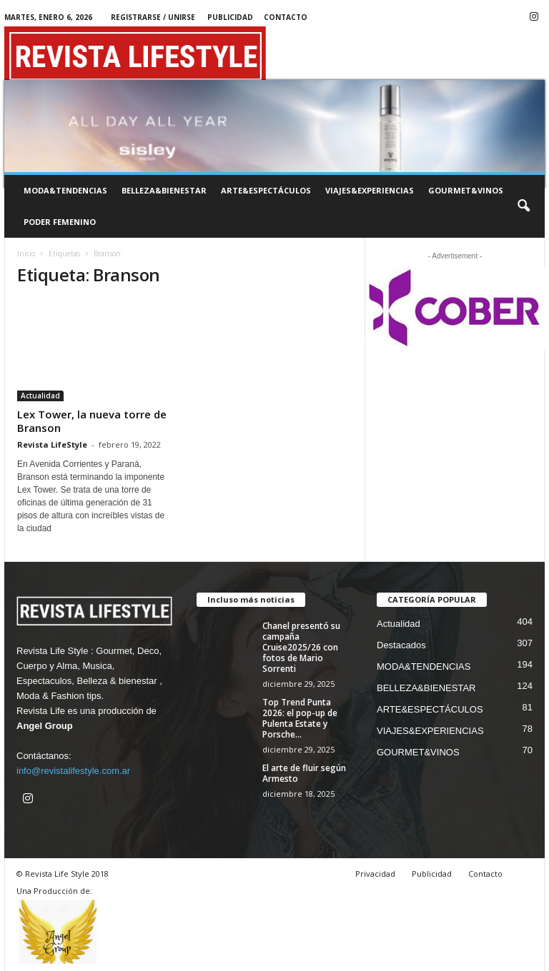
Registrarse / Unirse (153, 17)
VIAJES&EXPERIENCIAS (369, 190)
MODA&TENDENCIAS (65, 190)
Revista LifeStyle (52, 444)
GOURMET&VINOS (465, 190)
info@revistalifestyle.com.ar (73, 770)
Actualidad (40, 396)
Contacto (285, 17)
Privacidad (375, 873)
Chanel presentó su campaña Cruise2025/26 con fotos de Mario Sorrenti (301, 647)
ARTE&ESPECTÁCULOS (266, 190)
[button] (523, 206)
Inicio (26, 253)
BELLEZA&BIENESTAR (164, 190)
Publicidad (230, 17)
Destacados (401, 645)
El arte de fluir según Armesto (304, 773)
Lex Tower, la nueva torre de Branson (92, 421)
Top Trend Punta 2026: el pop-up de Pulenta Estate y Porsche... (299, 718)
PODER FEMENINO (60, 221)
